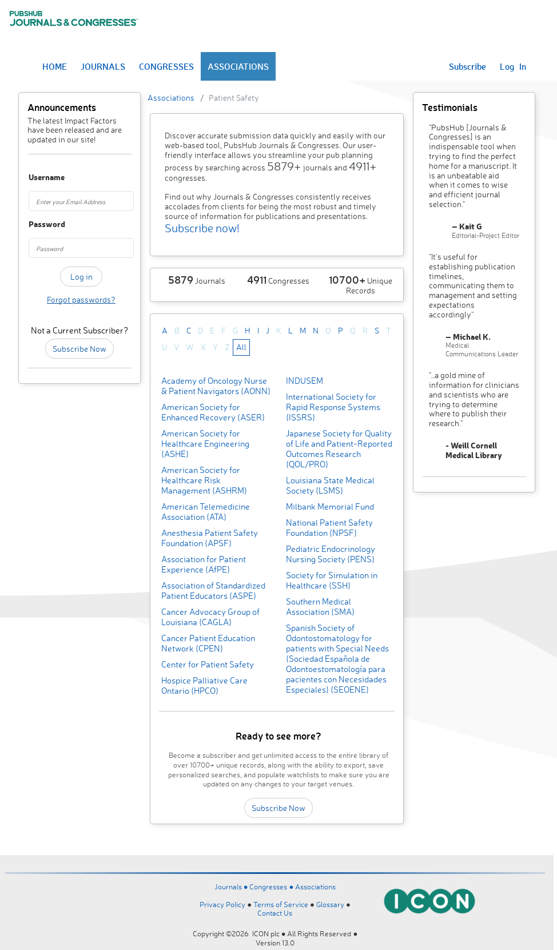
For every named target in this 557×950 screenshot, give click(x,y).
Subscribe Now (79, 348)
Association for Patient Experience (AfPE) (203, 564)
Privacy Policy (222, 904)
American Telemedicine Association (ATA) (205, 511)
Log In (513, 66)
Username (36, 177)
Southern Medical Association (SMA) (320, 606)
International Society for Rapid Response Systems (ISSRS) (333, 407)
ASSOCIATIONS (238, 66)
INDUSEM (304, 380)
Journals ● (232, 886)
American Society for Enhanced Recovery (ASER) (213, 412)
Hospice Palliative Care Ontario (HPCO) (204, 685)
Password (36, 224)
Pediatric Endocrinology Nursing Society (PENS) (330, 554)
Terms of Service (280, 904)
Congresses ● (272, 886)
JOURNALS (103, 66)
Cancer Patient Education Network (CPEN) (208, 643)
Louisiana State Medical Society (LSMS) (330, 485)
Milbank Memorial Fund (330, 506)
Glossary (330, 904)
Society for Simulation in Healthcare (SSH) (331, 580)
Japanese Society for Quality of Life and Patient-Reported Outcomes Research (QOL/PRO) (339, 449)
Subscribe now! (202, 228)
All (241, 347)
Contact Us (274, 912)
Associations (171, 97)
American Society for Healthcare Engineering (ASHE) (205, 443)
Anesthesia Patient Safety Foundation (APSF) (209, 537)
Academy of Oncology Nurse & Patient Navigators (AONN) (215, 385)
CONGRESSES (166, 66)
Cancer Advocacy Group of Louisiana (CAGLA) (210, 616)
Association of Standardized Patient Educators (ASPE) (213, 590)
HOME (54, 66)
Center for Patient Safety (207, 664)
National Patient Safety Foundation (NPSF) (329, 527)
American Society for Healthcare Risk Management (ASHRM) (204, 480)
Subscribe (467, 66)
